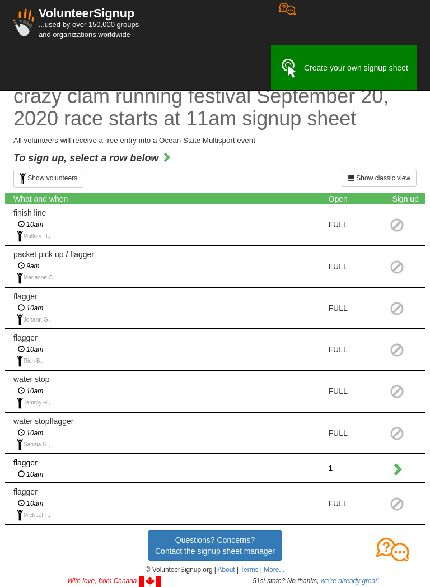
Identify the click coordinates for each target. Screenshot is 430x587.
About (226, 570)
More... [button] (274, 570)
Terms (249, 570)
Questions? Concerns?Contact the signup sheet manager (215, 545)
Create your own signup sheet (343, 68)
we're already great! (350, 581)
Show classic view (379, 178)
